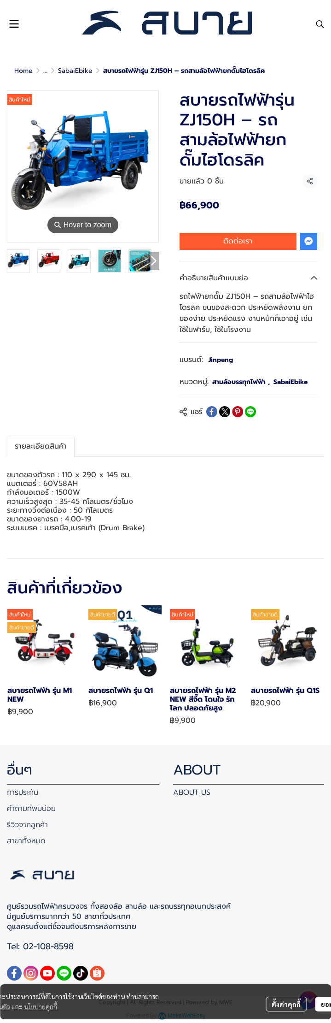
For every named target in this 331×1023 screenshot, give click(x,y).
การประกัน (22, 792)
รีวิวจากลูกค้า (27, 824)
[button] (320, 24)
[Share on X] (224, 411)
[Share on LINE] (250, 411)
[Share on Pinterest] (237, 411)
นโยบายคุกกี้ (40, 1006)
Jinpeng (221, 360)
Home (23, 71)
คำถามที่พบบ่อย (31, 808)
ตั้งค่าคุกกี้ (286, 1004)
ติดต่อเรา (237, 241)
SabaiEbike (75, 71)
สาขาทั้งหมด (26, 840)
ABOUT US (191, 792)
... (45, 71)
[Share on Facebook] (211, 411)
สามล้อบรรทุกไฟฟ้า (241, 382)
